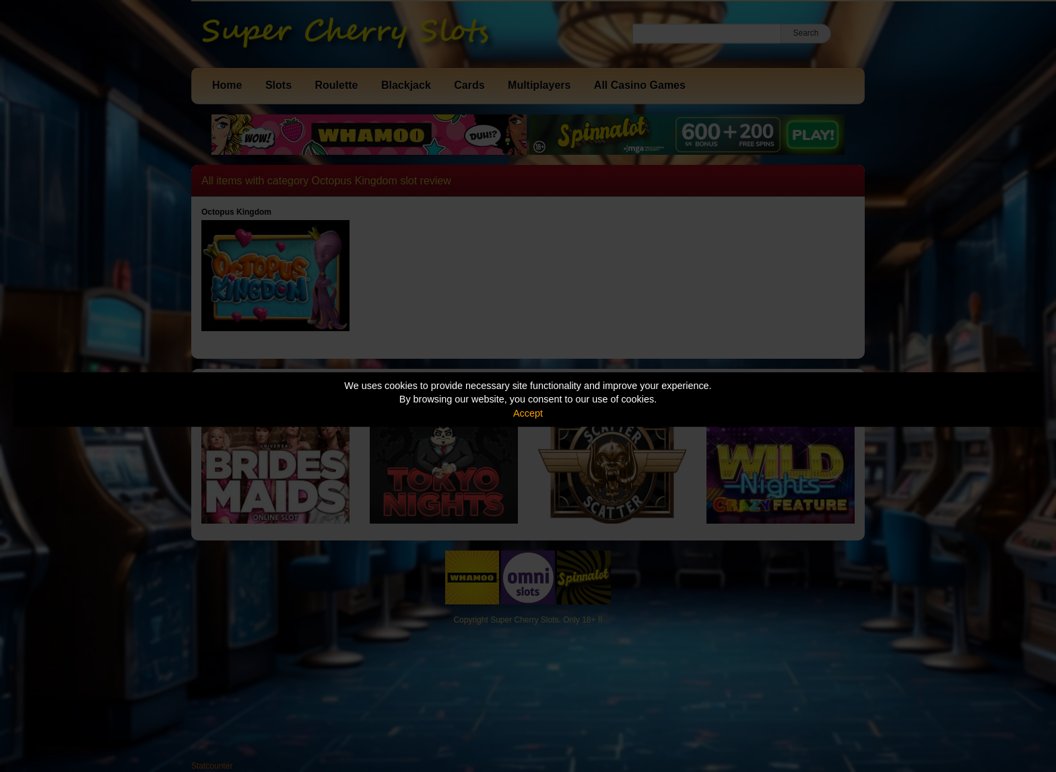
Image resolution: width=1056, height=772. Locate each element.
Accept (528, 413)
